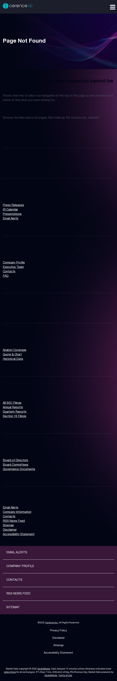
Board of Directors (15, 460)
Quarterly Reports (14, 412)
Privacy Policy (58, 630)
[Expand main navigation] (112, 6)
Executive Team (13, 267)
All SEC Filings (12, 403)
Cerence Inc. (51, 623)
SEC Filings (11, 389)
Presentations (12, 214)
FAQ (6, 276)
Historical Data (13, 359)
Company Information (20, 248)
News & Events (14, 191)
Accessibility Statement (18, 534)
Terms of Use (65, 676)
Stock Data (12, 336)
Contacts (9, 271)
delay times (10, 672)
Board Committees (15, 465)
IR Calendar (10, 209)
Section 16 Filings (14, 416)
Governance (12, 446)
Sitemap (8, 525)
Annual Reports (13, 407)
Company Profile (14, 262)
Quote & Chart (12, 354)
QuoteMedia (43, 669)
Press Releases (13, 205)
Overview (10, 131)
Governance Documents (19, 469)
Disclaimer (10, 530)
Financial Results (16, 306)
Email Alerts (10, 218)
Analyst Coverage (14, 350)
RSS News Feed (14, 521)
